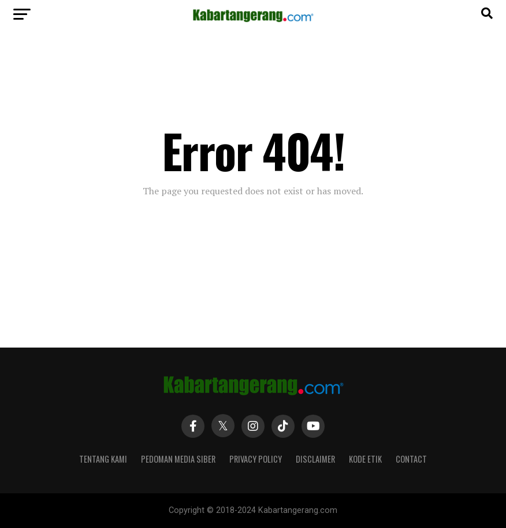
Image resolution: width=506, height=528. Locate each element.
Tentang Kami (103, 459)
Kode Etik (365, 459)
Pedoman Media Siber (178, 459)
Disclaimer (315, 459)
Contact (411, 459)
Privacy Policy (255, 459)
